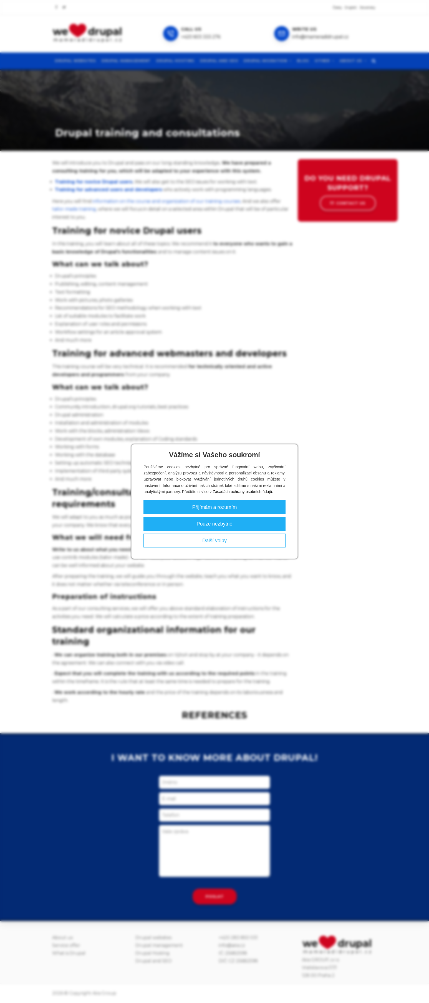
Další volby (214, 540)
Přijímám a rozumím (214, 507)
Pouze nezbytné (214, 524)
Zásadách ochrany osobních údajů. (243, 491)
